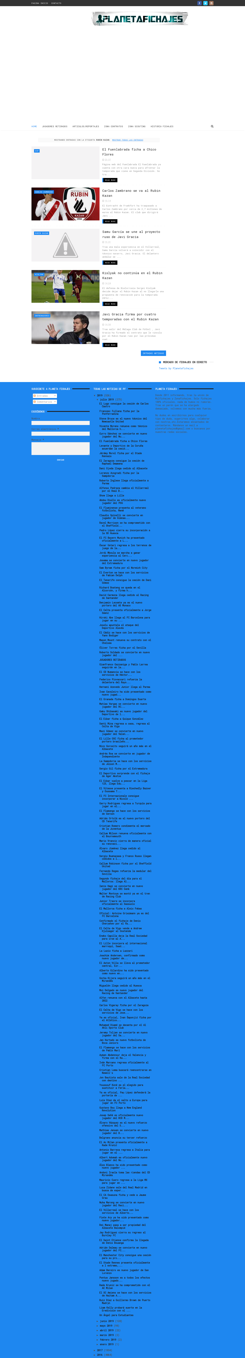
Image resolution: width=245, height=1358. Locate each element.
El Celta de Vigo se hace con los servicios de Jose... (121, 977)
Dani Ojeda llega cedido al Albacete (123, 433)
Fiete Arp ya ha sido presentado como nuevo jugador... (124, 1184)
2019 (100, 360)
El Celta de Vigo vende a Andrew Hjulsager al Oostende (120, 895)
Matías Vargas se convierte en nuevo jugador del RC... (123, 671)
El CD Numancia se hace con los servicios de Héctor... (119, 639)
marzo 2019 (107, 1300)
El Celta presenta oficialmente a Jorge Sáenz (125, 577)
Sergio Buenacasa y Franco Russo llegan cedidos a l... (125, 823)
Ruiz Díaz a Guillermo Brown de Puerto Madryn (124, 1267)
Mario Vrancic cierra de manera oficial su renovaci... (125, 808)
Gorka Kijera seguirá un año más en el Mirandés (124, 945)
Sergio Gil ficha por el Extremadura (123, 734)
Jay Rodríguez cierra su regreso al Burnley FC (122, 1199)
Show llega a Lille (111, 460)
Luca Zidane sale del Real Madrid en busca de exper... (123, 1154)
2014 (100, 1329)
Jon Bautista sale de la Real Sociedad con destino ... (124, 1044)
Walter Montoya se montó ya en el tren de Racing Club (124, 860)
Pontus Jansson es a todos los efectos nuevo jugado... (124, 1244)
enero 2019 (107, 1309)
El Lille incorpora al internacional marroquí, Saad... (123, 910)
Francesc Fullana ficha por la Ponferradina (119, 378)
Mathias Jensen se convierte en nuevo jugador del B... (123, 1097)
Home (34, 126)
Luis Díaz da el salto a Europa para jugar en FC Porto (123, 1067)
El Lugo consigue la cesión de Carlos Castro (124, 370)
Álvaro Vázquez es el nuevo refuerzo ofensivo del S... (123, 1089)
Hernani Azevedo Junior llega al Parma (124, 652)
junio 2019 (107, 1286)
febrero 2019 (109, 1305)
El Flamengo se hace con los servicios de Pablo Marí (124, 1014)
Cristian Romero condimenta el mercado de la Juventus (124, 793)
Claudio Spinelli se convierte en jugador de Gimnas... (121, 482)
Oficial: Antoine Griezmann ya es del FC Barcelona (124, 880)
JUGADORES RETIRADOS (55, 126)
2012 (100, 1338)
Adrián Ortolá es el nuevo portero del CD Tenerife (124, 785)
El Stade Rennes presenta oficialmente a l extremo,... (124, 1229)
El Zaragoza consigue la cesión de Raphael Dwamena (121, 427)
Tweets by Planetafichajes (176, 145)
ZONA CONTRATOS (113, 126)
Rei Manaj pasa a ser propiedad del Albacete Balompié (122, 1192)
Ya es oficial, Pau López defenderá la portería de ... (124, 1059)
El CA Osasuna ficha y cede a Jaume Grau (122, 1162)
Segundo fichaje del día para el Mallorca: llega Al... (120, 845)
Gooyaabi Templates (91, 1353)
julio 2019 (107, 364)
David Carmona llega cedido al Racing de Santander (124, 562)
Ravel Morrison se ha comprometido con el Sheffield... (124, 489)
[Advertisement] (55, 65)
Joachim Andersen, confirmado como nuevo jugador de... (122, 922)
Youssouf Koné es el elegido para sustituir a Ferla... (121, 1052)
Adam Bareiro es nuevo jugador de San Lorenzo (124, 1237)
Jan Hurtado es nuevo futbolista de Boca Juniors (122, 1007)
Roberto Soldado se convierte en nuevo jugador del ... (124, 619)
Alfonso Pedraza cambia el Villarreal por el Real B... (124, 455)
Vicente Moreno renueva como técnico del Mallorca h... (123, 393)
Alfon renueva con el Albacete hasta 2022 (123, 964)
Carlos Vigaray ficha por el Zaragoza (123, 970)
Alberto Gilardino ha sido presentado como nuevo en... (124, 937)
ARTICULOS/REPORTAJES (86, 126)
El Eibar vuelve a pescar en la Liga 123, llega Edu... (123, 747)
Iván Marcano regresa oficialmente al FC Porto (124, 1029)
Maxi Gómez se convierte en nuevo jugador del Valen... (121, 698)
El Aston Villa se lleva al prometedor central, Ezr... (124, 930)
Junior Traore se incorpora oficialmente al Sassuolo (117, 868)
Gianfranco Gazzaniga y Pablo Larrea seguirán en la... (123, 631)
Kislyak (39, 266)
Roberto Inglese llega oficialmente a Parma (124, 447)
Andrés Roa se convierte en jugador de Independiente (124, 720)
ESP (37, 150)
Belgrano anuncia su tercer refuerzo (123, 1103)
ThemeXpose (51, 1353)
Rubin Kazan (41, 229)
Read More (92, 179)
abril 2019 (107, 1295)
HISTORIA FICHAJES (162, 126)
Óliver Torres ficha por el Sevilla (122, 613)
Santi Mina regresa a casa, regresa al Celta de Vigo (124, 690)
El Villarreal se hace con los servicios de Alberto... (119, 1177)
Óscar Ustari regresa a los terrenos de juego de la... (125, 512)
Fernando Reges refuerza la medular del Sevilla (125, 838)
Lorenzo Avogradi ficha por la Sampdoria (119, 440)
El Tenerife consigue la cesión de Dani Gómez (125, 547)
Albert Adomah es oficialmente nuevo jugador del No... (123, 1124)
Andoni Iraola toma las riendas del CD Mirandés (124, 1139)
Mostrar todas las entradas (121, 139)
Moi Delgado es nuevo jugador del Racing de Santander (121, 957)
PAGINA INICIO (39, 3)
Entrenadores (42, 304)
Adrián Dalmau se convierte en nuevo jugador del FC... (123, 1214)
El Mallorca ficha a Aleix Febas (120, 874)
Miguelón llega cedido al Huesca (120, 950)
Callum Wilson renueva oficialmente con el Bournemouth (125, 800)
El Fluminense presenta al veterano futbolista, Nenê (122, 474)
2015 (100, 1324)
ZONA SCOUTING (137, 126)
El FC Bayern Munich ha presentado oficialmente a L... (121, 504)
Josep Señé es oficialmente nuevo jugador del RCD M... (121, 1082)
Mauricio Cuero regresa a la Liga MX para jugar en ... (123, 1147)
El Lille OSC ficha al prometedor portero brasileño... (121, 705)
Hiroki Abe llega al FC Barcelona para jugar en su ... (124, 584)
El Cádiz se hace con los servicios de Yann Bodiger (124, 599)
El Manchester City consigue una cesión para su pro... (125, 1222)
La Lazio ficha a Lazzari (116, 916)
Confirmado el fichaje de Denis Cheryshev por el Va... (120, 887)
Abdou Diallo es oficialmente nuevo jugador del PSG (122, 467)
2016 (100, 1320)
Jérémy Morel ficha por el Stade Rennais (120, 420)
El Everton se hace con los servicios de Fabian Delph (123, 539)
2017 (100, 1315)
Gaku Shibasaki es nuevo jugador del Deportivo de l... (123, 678)
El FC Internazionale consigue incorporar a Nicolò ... (119, 762)
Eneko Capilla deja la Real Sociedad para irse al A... (123, 902)
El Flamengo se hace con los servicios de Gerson (124, 777)
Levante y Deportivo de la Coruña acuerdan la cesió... (121, 412)
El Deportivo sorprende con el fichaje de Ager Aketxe (124, 740)
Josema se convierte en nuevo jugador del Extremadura (124, 527)
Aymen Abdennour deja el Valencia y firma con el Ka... (122, 1022)
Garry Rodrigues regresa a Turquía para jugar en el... (125, 770)
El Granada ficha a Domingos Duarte (122, 664)
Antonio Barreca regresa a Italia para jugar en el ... (124, 1117)
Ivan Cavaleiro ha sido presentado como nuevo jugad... (125, 658)
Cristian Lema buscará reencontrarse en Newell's (125, 1037)
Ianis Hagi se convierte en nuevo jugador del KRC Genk (121, 853)
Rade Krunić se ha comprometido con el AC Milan (124, 1252)
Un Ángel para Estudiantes (116, 1280)
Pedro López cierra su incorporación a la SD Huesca (124, 497)
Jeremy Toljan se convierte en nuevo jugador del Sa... (123, 999)
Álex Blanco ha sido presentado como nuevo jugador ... (123, 1132)
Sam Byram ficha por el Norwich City (123, 533)
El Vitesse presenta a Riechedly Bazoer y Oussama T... (125, 755)
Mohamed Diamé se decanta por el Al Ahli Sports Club (122, 992)
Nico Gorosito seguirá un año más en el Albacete (125, 713)
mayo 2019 (107, 1291)
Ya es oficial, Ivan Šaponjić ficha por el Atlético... (125, 984)
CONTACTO (56, 3)
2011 (100, 1343)
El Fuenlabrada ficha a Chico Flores (123, 406)
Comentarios (43, 367)
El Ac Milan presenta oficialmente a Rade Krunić (123, 1109)
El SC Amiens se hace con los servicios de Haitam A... (125, 1259)
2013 (100, 1334)
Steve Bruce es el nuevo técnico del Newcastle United (123, 385)
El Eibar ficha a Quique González (121, 684)
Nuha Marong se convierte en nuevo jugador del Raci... (121, 1169)
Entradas (41, 361)
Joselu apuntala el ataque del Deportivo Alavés (119, 592)
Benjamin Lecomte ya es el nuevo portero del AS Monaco (120, 569)
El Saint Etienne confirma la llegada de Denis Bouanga (124, 1207)
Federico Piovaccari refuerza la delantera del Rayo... (120, 646)
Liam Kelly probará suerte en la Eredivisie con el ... (120, 1274)
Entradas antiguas (140, 338)
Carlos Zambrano (44, 191)
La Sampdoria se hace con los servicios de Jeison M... (125, 728)
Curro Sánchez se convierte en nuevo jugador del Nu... (123, 400)
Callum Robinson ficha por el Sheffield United (125, 830)
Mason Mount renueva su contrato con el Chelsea (125, 607)
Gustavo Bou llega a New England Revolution (120, 1074)
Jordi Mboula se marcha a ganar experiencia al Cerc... (119, 519)
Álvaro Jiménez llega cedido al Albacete (119, 815)
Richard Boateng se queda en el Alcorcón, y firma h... (119, 554)
